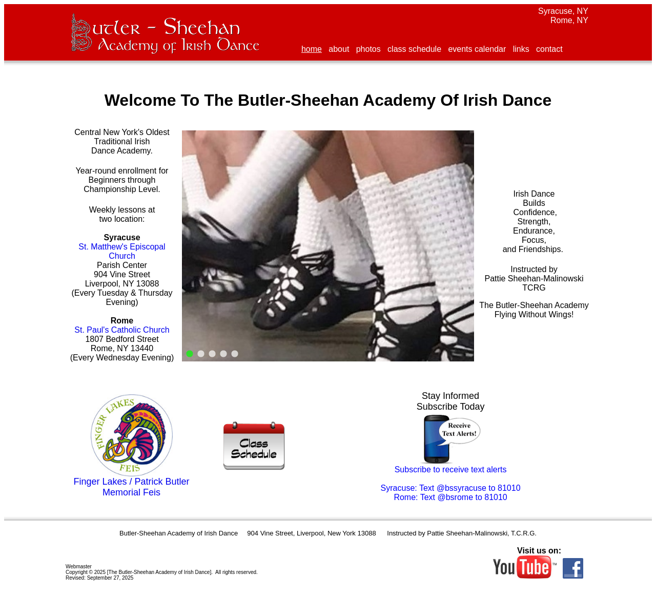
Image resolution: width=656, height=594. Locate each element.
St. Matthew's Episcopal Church (121, 251)
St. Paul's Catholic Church (121, 329)
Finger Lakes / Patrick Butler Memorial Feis (131, 486)
